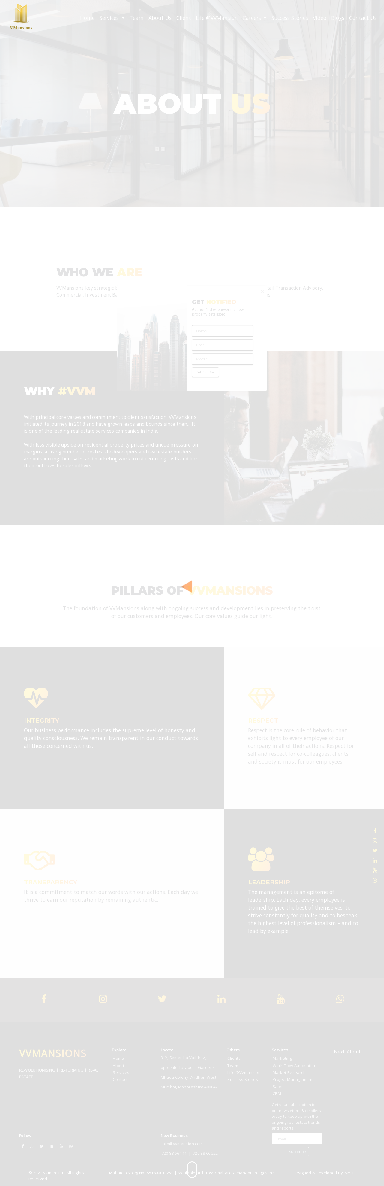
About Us (160, 17)
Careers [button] (252, 17)
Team (137, 17)
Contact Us (363, 17)
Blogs (337, 17)
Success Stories (290, 17)
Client (183, 17)
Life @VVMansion (217, 17)
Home (87, 17)
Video (319, 17)
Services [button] (110, 17)
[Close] (262, 291)
